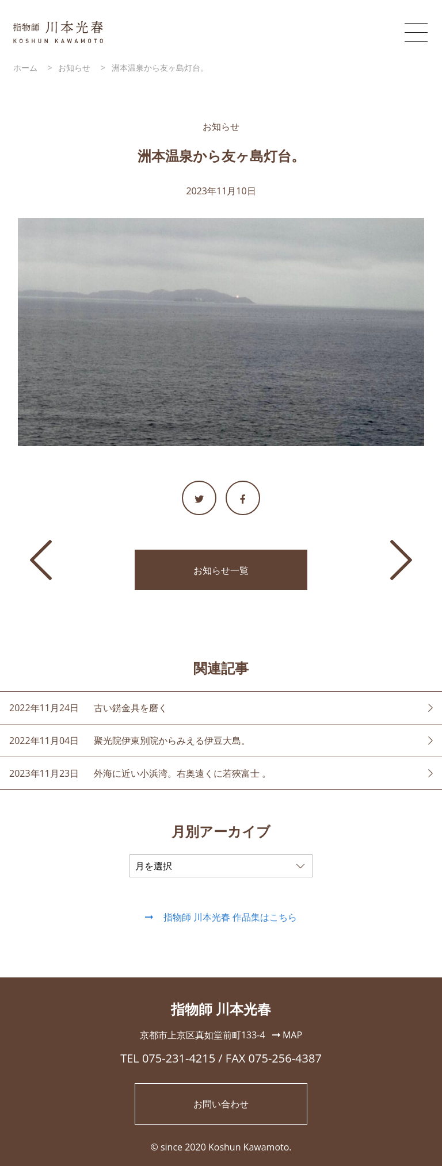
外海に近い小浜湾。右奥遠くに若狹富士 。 (182, 773)
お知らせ (221, 126)
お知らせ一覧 (221, 570)
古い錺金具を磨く (130, 707)
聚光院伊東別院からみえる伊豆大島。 (172, 740)
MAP (287, 1035)
